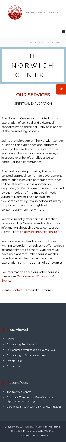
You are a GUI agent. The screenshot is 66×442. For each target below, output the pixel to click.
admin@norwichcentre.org (43, 232)
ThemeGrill (16, 431)
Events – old (14, 361)
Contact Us (19, 290)
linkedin (45, 435)
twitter (35, 435)
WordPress (49, 431)
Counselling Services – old (22, 344)
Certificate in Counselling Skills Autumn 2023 (34, 406)
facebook (24, 435)
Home (11, 339)
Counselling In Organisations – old (27, 355)
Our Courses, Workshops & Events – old (31, 350)
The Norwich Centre (19, 392)
